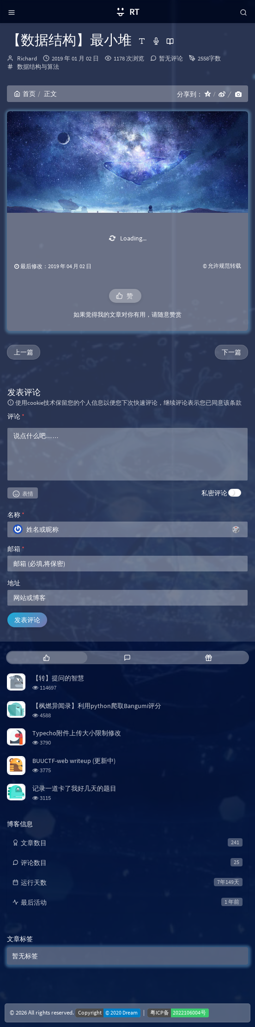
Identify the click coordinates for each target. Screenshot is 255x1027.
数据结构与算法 (38, 67)
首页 (25, 94)
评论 (15, 416)
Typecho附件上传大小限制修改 (76, 733)
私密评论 (214, 493)
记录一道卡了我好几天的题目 (74, 788)
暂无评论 (171, 58)
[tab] (46, 657)
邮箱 (15, 549)
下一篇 (231, 352)
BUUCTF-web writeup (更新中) (73, 761)
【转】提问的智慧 (58, 678)
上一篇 (23, 352)
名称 (15, 514)
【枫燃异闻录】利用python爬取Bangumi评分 (96, 706)
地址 (13, 583)
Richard (27, 58)
